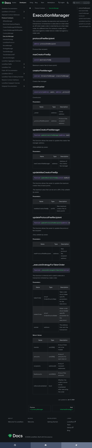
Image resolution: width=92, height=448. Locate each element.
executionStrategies (8, 58)
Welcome (31, 422)
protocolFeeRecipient (84, 8)
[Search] (81, 2)
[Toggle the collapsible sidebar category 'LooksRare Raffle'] (24, 64)
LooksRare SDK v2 (7, 73)
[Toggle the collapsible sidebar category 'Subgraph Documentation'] (24, 86)
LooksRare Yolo (6, 67)
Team (42, 2)
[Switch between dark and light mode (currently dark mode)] (67, 2)
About (7, 2)
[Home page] (30, 8)
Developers (23, 2)
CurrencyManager (8, 33)
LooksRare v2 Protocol (8, 11)
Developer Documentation (9, 8)
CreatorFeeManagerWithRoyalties (13, 30)
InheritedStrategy (8, 39)
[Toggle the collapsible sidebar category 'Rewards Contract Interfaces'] (24, 79)
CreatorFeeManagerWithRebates (12, 27)
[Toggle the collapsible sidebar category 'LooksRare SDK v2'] (24, 73)
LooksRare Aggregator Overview (11, 61)
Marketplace (51, 2)
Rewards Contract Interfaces (10, 80)
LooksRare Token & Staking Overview (12, 77)
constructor (82, 16)
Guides (14, 2)
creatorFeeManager (84, 13)
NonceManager (7, 45)
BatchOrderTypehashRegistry (11, 24)
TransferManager (8, 51)
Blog (36, 2)
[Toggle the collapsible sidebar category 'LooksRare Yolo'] (24, 67)
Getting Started (52, 422)
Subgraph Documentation (9, 86)
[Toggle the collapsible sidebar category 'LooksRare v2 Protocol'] (24, 11)
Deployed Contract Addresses (11, 15)
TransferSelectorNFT (9, 54)
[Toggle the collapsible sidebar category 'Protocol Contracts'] (24, 18)
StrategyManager (8, 48)
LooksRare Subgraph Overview (11, 83)
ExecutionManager (8, 36)
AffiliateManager (7, 21)
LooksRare (71, 422)
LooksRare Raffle (7, 64)
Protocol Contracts (7, 18)
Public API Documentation (9, 70)
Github (70, 427)
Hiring (31, 2)
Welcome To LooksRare (15, 422)
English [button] (61, 2)
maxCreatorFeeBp (83, 10)
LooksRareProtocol (8, 42)
